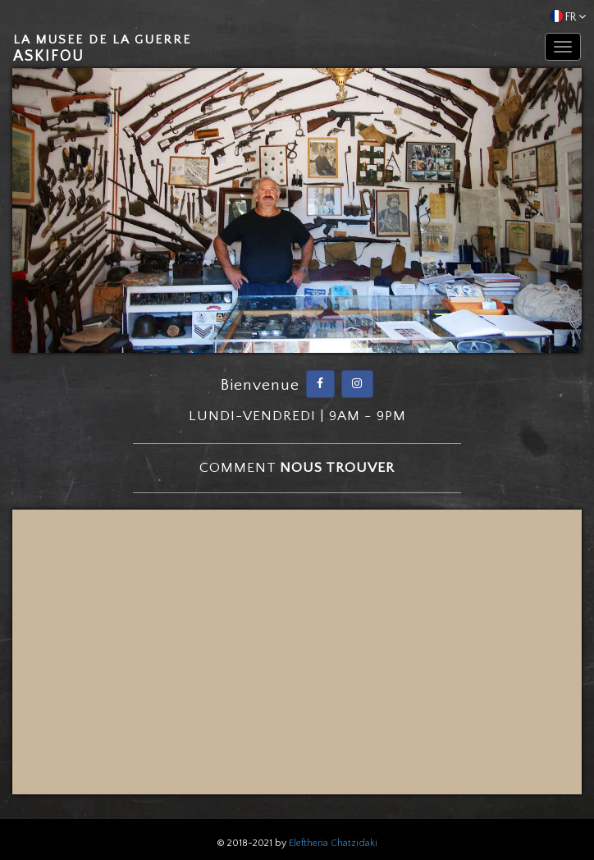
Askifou (102, 49)
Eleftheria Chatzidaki (333, 843)
